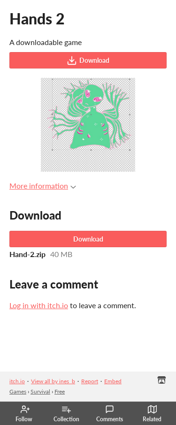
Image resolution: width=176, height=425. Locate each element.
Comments (109, 414)
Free (59, 391)
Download (88, 60)
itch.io (17, 381)
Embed (113, 381)
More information (42, 185)
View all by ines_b (53, 381)
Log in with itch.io (38, 305)
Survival (40, 391)
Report (89, 381)
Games (17, 391)
